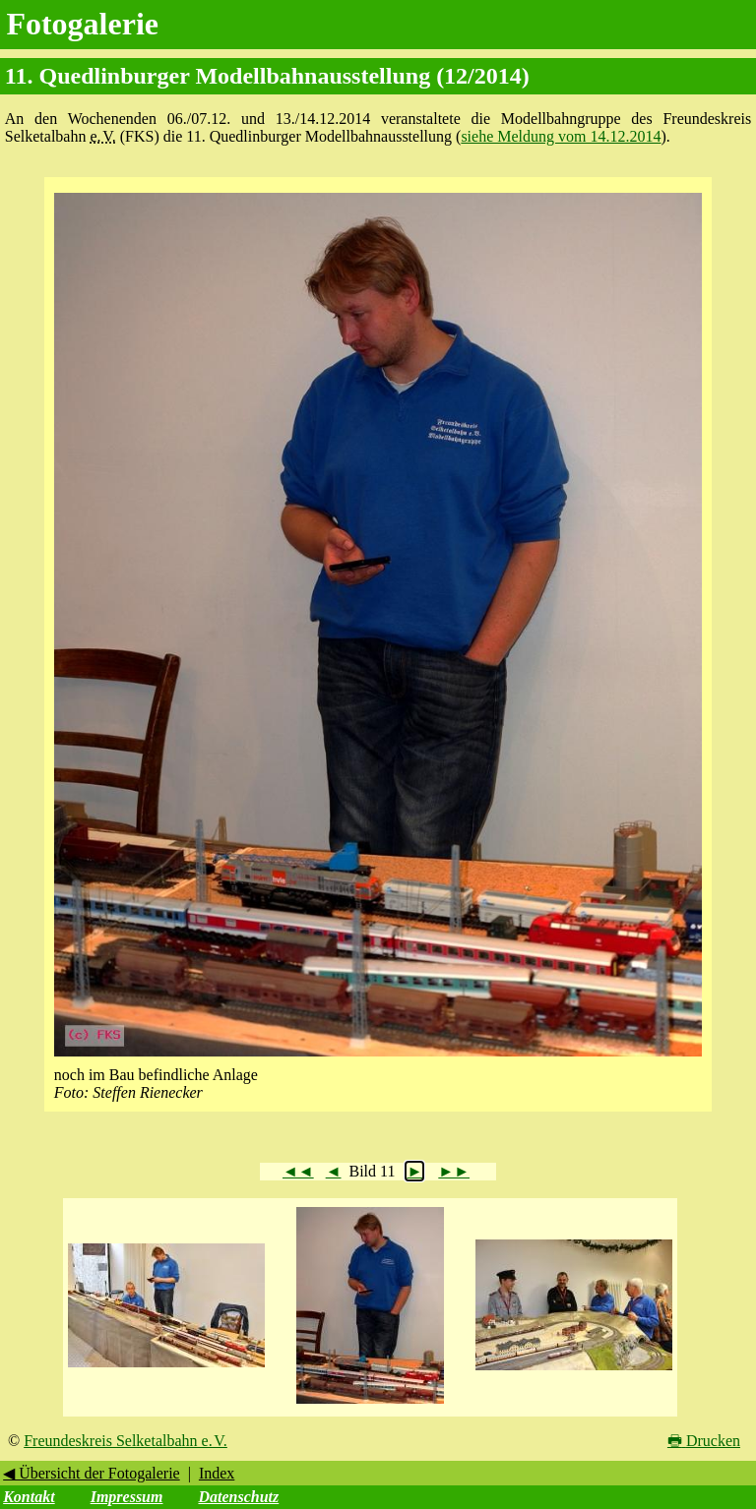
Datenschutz (238, 1496)
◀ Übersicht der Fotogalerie (91, 1473)
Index (216, 1473)
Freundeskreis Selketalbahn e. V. (125, 1440)
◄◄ (298, 1171)
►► (454, 1171)
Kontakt (28, 1496)
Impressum (127, 1496)
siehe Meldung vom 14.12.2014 (561, 136)
